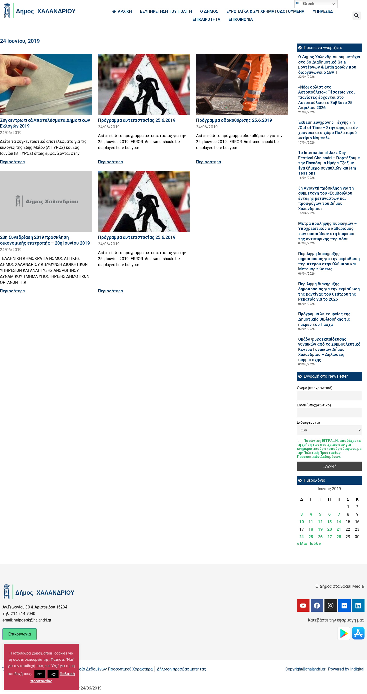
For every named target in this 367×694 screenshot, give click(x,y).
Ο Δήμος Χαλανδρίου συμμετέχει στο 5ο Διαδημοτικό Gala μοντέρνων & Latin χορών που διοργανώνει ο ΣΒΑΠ (329, 65)
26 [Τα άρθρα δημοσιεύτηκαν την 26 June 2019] (320, 536)
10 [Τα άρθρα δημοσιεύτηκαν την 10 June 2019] (301, 521)
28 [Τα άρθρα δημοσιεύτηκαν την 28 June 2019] (338, 536)
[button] (356, 16)
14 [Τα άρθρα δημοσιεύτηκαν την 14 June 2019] (338, 521)
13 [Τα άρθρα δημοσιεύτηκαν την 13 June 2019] (329, 521)
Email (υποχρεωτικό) (314, 405)
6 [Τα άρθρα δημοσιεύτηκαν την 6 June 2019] (329, 514)
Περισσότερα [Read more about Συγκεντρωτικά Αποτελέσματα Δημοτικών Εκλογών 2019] (12, 162)
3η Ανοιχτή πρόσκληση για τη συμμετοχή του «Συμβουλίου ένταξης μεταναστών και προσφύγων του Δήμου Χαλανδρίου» (326, 198)
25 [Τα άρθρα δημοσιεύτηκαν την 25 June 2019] (310, 536)
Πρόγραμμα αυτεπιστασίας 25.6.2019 (136, 120)
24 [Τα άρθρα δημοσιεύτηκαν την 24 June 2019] (301, 536)
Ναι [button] (39, 674)
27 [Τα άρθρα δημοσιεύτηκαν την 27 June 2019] (329, 536)
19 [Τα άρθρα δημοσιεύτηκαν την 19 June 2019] (320, 529)
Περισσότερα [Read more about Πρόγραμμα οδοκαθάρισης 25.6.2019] (208, 162)
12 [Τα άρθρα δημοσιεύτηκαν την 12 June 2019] (320, 521)
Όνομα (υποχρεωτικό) (314, 388)
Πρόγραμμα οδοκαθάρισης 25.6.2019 (234, 120)
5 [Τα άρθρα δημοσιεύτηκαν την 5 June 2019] (320, 514)
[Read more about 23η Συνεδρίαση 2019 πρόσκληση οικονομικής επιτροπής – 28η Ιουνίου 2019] (46, 201)
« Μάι (302, 543)
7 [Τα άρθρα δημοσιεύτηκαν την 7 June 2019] (339, 514)
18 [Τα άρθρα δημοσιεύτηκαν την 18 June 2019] (310, 529)
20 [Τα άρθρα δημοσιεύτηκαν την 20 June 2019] (329, 529)
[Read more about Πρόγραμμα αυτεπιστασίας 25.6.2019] (144, 84)
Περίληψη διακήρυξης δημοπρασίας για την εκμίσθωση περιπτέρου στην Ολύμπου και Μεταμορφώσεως (329, 261)
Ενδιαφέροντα (308, 422)
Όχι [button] (53, 674)
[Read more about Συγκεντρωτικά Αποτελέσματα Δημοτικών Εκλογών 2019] (46, 84)
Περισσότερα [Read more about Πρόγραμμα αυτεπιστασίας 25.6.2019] (110, 162)
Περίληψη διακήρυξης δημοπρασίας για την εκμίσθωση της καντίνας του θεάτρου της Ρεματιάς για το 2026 (329, 292)
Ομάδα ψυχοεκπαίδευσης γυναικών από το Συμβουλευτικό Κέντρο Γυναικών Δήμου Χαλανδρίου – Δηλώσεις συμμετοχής (329, 349)
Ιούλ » (315, 543)
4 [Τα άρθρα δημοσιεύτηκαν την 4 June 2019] (311, 514)
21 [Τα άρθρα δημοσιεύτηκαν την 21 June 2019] (338, 529)
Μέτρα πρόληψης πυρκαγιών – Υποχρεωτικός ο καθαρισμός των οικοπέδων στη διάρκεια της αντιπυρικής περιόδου (327, 231)
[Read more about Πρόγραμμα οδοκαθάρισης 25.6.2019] (242, 84)
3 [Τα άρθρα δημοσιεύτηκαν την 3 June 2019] (301, 514)
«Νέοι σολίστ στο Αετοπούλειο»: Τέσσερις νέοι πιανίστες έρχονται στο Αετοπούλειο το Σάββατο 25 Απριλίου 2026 (326, 97)
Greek (305, 4)
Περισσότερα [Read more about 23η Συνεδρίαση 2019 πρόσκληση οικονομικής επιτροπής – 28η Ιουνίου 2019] (12, 291)
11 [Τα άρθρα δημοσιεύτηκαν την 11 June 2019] (310, 521)
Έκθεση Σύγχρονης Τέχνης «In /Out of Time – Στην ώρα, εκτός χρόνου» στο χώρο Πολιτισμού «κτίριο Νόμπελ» (328, 130)
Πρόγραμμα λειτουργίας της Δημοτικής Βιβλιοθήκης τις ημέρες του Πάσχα (324, 319)
